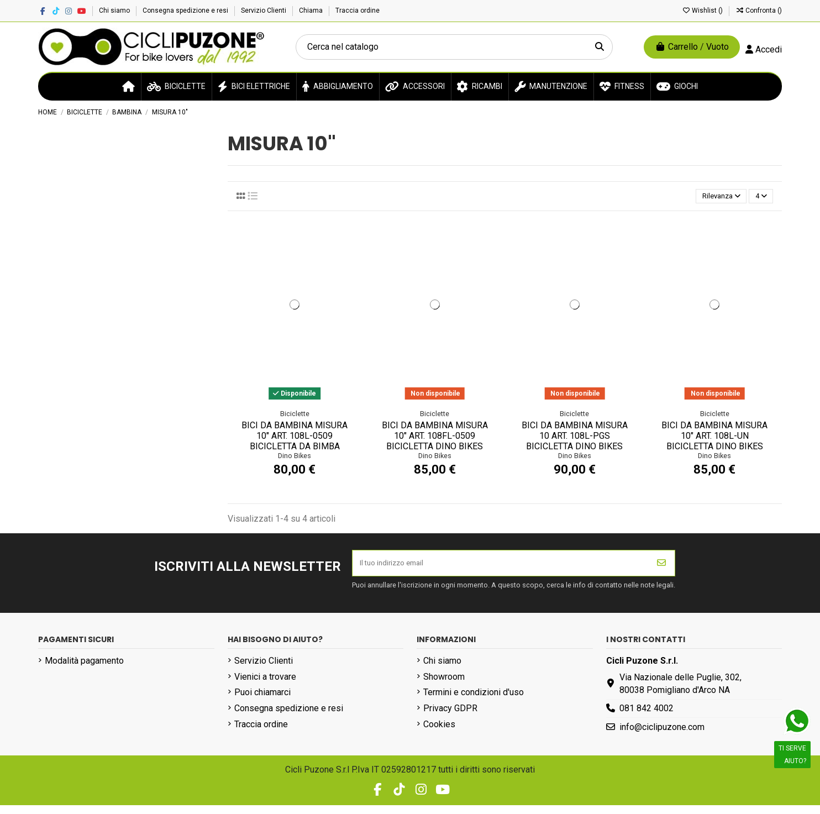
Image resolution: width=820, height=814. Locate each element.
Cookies (439, 733)
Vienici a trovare (265, 685)
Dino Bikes (294, 459)
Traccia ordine (357, 10)
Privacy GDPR (450, 717)
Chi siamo (115, 10)
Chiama (311, 10)
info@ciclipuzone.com (662, 736)
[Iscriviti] (661, 569)
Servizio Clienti (264, 10)
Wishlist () (703, 10)
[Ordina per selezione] (709, 198)
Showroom (444, 685)
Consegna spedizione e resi (186, 10)
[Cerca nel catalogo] (599, 47)
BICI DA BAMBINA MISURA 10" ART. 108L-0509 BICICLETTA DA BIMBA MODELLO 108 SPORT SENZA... (294, 449)
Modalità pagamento (84, 669)
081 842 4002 (646, 717)
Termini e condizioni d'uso (473, 701)
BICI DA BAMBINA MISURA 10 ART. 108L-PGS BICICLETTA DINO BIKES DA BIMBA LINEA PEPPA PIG (575, 449)
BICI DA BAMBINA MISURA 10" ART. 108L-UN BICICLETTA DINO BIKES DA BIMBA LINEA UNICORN (714, 449)
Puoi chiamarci (262, 701)
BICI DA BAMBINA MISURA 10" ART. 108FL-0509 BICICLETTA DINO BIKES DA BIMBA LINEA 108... (435, 444)
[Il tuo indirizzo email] (501, 569)
